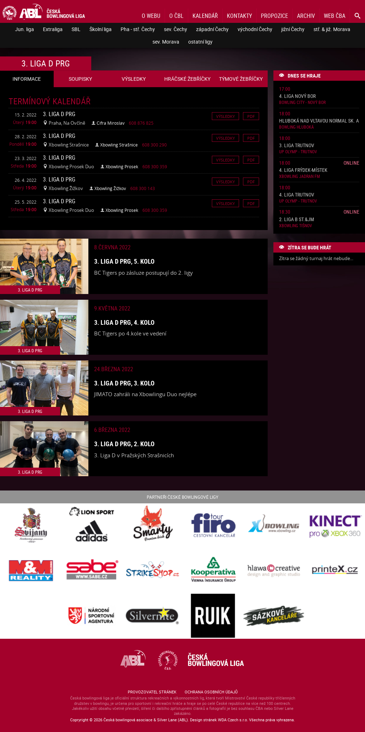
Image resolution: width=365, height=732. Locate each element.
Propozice (274, 16)
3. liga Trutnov (296, 146)
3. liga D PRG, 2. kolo (124, 443)
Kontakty (239, 16)
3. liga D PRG (59, 114)
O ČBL (176, 16)
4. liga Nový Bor (297, 96)
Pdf (251, 116)
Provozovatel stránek (152, 691)
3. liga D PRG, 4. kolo (124, 322)
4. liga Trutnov (296, 195)
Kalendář (205, 16)
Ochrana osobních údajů (211, 691)
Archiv (306, 16)
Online (351, 162)
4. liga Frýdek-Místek (303, 170)
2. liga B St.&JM (296, 219)
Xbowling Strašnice (119, 145)
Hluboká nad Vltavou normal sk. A (319, 121)
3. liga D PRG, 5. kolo (124, 261)
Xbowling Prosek (122, 166)
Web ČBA (334, 16)
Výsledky (225, 116)
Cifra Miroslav (111, 123)
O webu (151, 16)
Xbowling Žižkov (110, 188)
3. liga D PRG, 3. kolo (124, 383)
